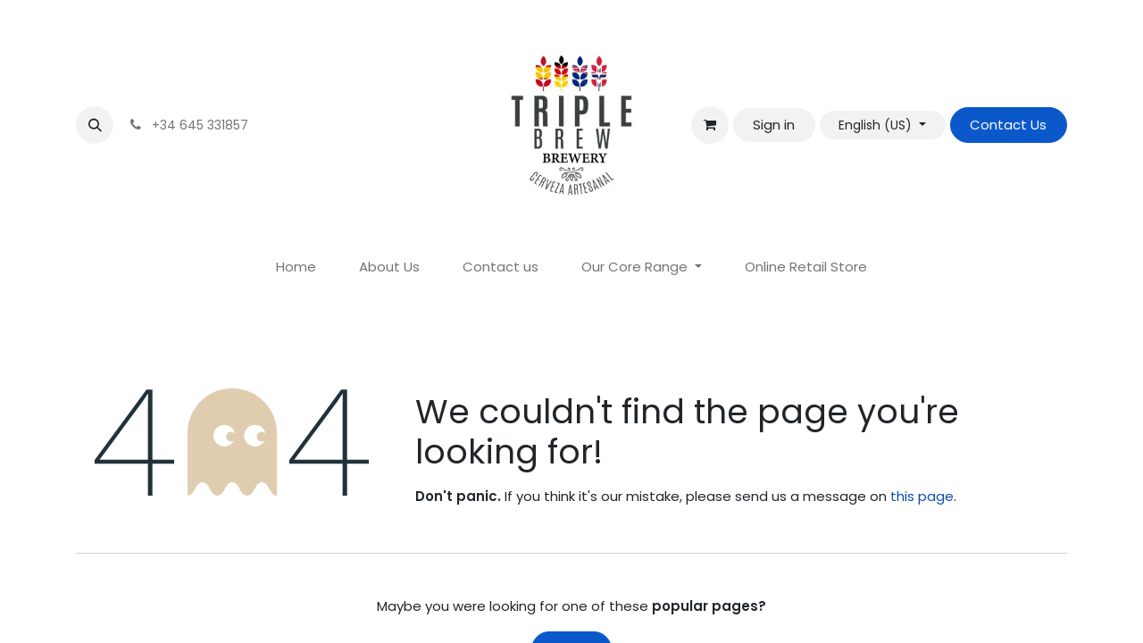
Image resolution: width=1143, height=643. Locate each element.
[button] (94, 125)
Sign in (774, 124)
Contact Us (1008, 124)
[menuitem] (296, 267)
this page (922, 496)
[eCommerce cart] (710, 125)
